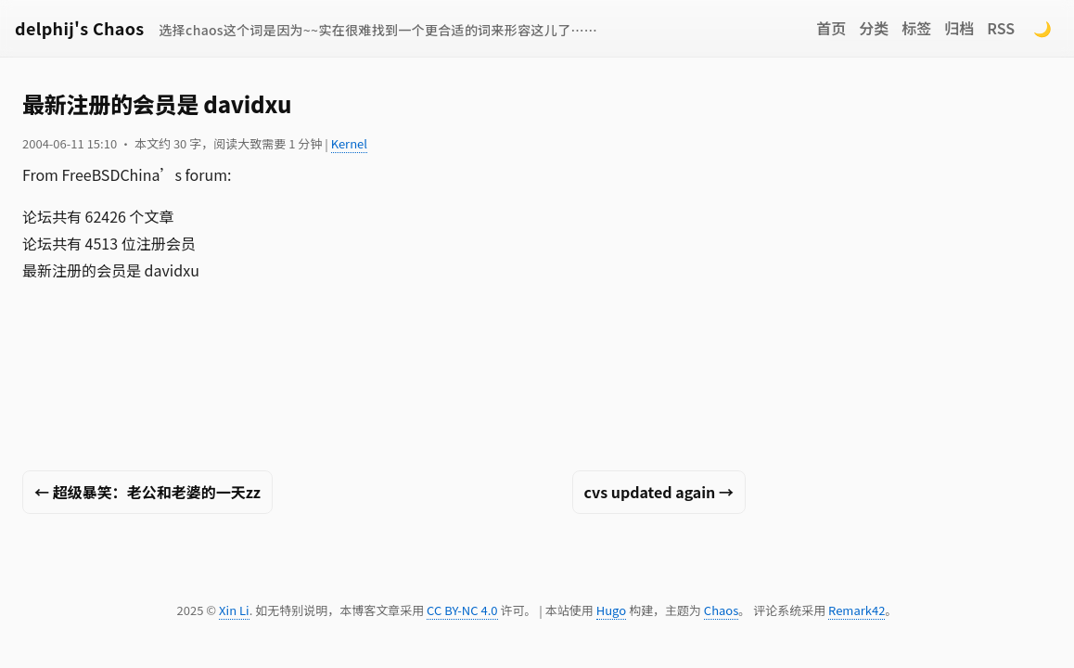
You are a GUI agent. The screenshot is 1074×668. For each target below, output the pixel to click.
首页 (831, 28)
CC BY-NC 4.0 (462, 610)
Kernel (349, 143)
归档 (959, 28)
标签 (916, 28)
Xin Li (234, 610)
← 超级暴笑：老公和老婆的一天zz (147, 492)
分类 (874, 28)
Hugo (611, 610)
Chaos (721, 610)
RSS (1001, 28)
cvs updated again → (659, 492)
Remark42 (856, 610)
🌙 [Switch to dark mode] (1042, 28)
